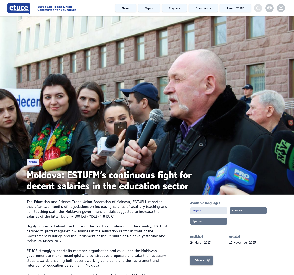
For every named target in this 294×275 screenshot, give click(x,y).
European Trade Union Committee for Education (55, 8)
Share (199, 263)
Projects (174, 8)
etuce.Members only (281, 8)
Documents (203, 8)
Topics (149, 8)
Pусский (201, 224)
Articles (39, 157)
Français (241, 212)
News (125, 8)
